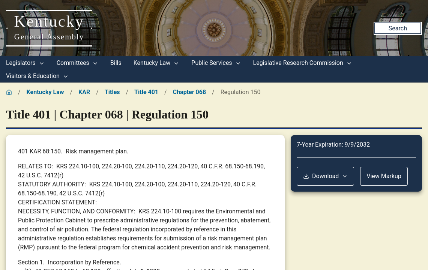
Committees (77, 62)
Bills (116, 62)
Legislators (25, 62)
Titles (112, 92)
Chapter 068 (189, 92)
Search (398, 28)
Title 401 (146, 92)
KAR (84, 92)
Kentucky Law (157, 62)
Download (325, 176)
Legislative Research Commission (302, 62)
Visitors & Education (37, 76)
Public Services (216, 62)
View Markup (383, 176)
